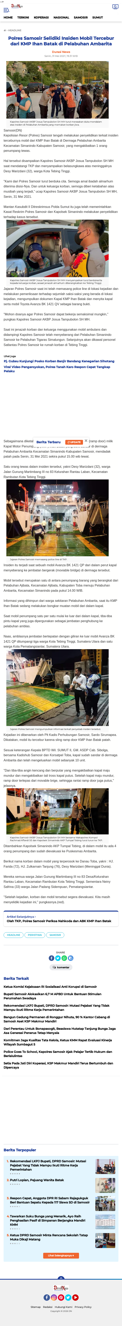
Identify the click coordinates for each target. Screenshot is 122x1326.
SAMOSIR (81, 17)
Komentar (61, 967)
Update (74, 442)
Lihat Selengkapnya (61, 1255)
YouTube (78, 1299)
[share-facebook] (51, 958)
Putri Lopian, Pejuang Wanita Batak (37, 1180)
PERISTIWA (35, 934)
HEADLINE (13, 934)
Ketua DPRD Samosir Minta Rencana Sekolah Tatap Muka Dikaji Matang (49, 1237)
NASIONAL (61, 17)
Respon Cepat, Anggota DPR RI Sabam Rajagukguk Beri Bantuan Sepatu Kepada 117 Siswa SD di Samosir (50, 1200)
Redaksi (47, 1307)
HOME (8, 17)
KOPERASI (41, 17)
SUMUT (97, 17)
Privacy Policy (83, 1307)
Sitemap (36, 1307)
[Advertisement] (61, 405)
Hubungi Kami (63, 1307)
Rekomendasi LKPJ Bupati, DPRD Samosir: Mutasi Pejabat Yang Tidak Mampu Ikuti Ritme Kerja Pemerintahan (48, 1165)
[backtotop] (61, 1279)
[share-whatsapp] (64, 958)
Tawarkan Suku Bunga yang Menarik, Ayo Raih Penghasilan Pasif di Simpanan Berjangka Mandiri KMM (47, 1220)
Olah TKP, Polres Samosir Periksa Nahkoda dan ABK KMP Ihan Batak (59, 921)
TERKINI (23, 17)
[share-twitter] (58, 958)
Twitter (70, 1299)
